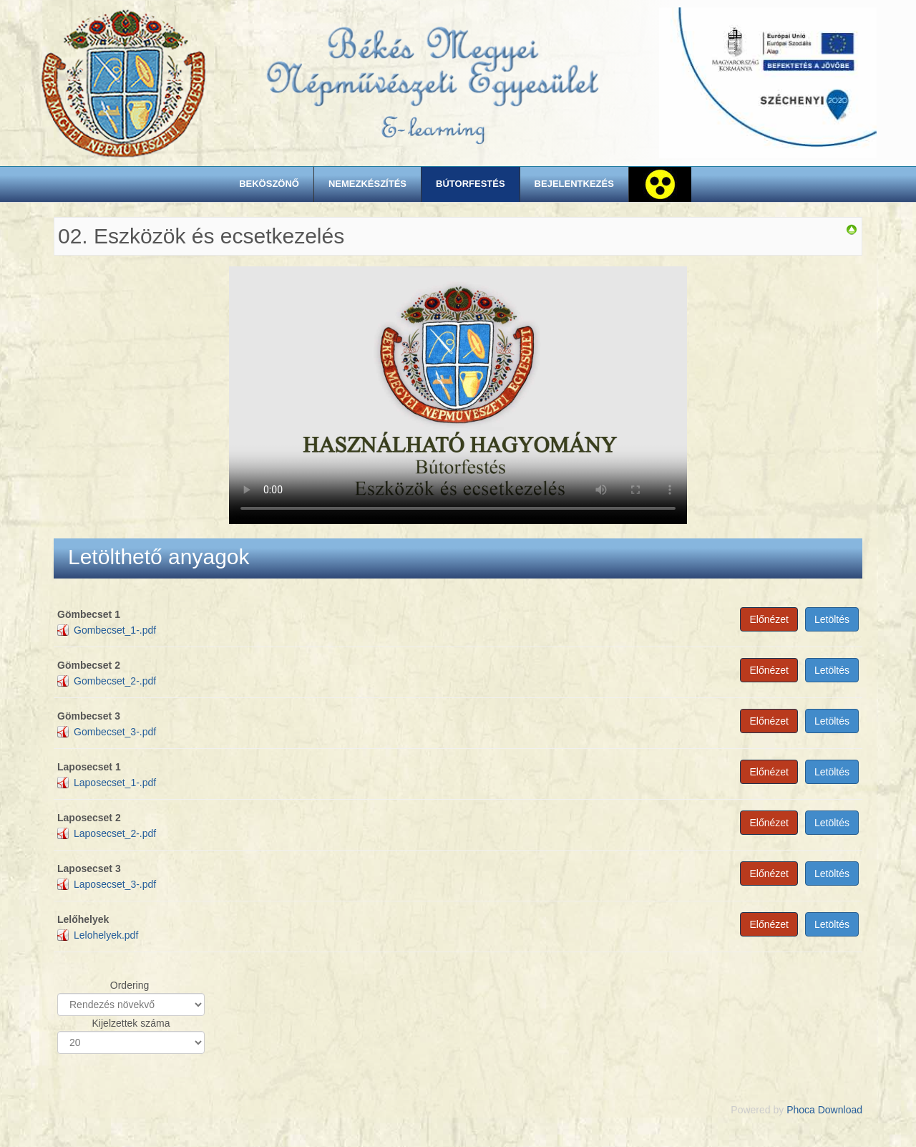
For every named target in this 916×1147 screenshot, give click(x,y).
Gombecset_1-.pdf (115, 630)
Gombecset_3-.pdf (115, 731)
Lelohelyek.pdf (106, 935)
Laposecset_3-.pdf (115, 884)
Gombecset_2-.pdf (115, 681)
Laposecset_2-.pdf (115, 833)
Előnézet (768, 619)
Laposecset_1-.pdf (115, 782)
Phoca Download (824, 1109)
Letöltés (831, 619)
